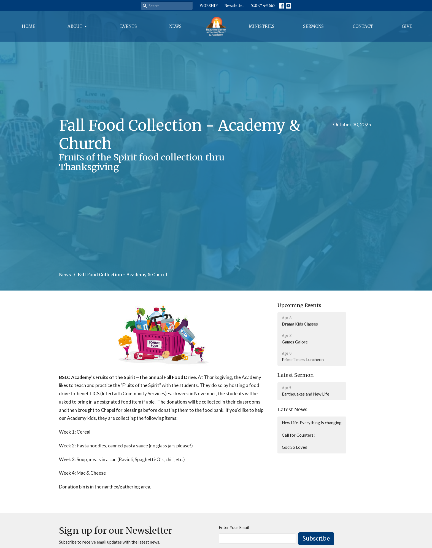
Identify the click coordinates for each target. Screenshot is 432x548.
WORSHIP (209, 5)
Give (407, 26)
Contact (363, 26)
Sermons (313, 26)
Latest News (292, 409)
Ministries (261, 26)
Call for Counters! (298, 435)
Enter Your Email (234, 527)
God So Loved (294, 447)
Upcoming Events (299, 305)
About (78, 26)
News (175, 26)
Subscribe (316, 538)
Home (28, 26)
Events (128, 26)
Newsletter (234, 5)
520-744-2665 (263, 5)
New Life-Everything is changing (312, 422)
